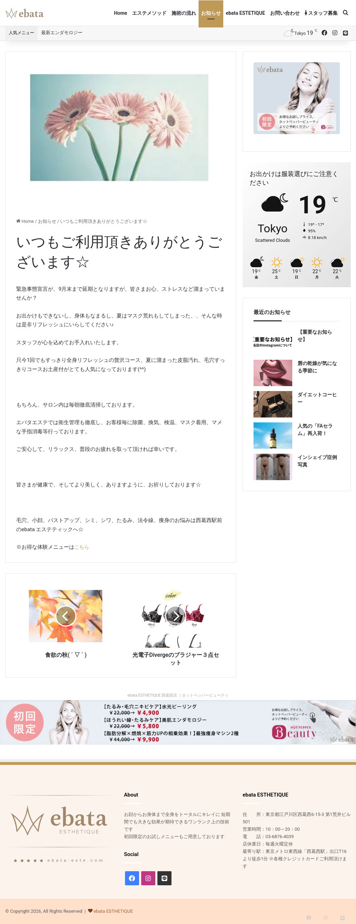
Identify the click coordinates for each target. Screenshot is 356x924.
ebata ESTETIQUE (245, 13)
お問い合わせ (285, 13)
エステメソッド (149, 13)
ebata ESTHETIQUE (113, 911)
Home (120, 13)
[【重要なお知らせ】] (273, 341)
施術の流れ (183, 13)
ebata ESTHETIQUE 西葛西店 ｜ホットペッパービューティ (178, 695)
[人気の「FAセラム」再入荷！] (273, 435)
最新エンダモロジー (61, 32)
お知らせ (211, 13)
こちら (82, 547)
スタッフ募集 (321, 13)
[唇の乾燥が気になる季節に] (273, 373)
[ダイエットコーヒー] (273, 404)
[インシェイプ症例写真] (273, 467)
